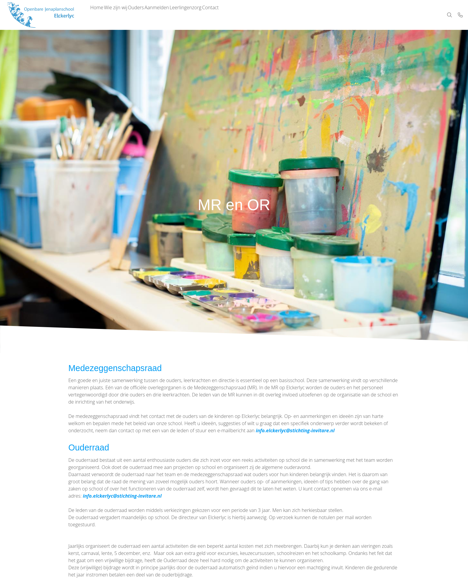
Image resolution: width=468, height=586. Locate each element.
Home (99, 15)
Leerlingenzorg (209, 15)
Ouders (149, 15)
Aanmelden (175, 15)
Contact (239, 15)
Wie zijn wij (123, 15)
